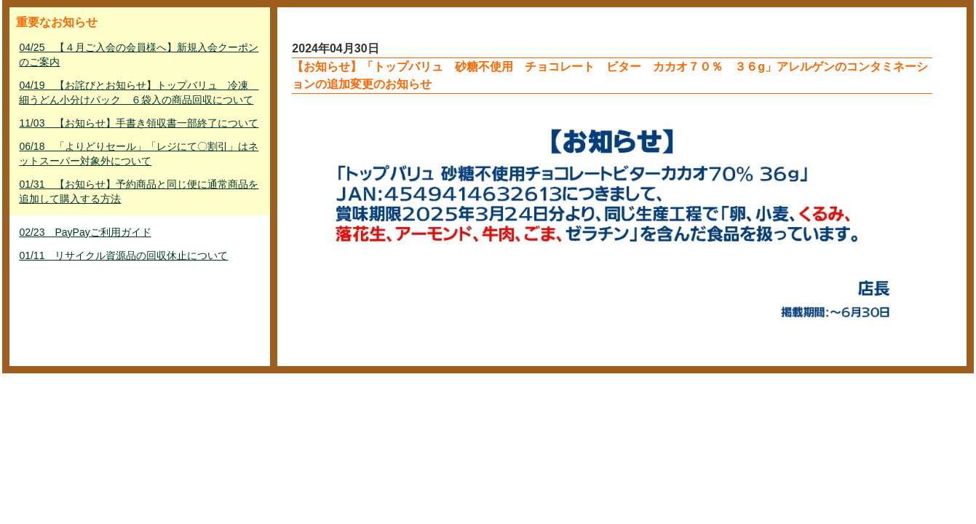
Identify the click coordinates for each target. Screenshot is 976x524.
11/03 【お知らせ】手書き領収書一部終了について (138, 123)
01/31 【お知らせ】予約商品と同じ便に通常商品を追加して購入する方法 (138, 191)
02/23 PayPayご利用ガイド (85, 232)
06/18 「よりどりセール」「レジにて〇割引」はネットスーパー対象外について (138, 153)
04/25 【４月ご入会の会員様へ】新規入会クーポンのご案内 (138, 54)
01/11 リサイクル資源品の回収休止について (123, 255)
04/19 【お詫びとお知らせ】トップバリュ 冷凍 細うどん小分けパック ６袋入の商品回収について (138, 92)
